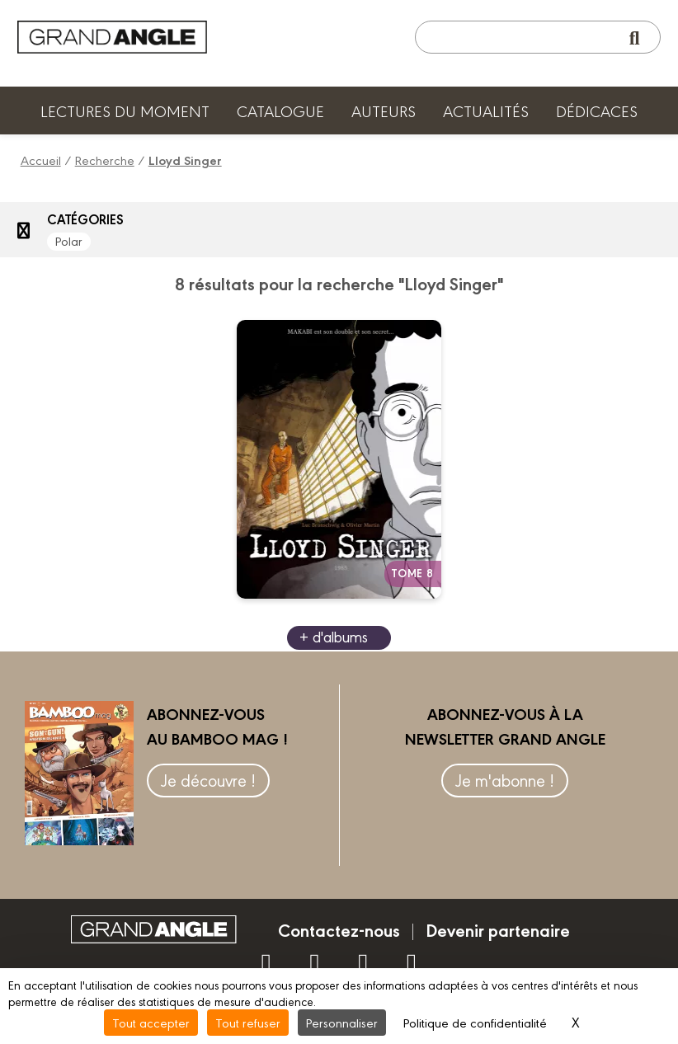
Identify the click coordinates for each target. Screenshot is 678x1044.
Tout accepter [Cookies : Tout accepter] (151, 1022)
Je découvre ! (208, 780)
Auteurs (383, 110)
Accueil (41, 159)
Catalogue (280, 110)
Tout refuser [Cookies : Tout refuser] (247, 1022)
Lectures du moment (125, 110)
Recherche (104, 159)
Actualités (486, 110)
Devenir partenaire (498, 929)
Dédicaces (597, 110)
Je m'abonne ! (504, 780)
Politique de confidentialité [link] (475, 1022)
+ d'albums (333, 636)
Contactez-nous (339, 929)
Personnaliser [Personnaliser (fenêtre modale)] (342, 1022)
